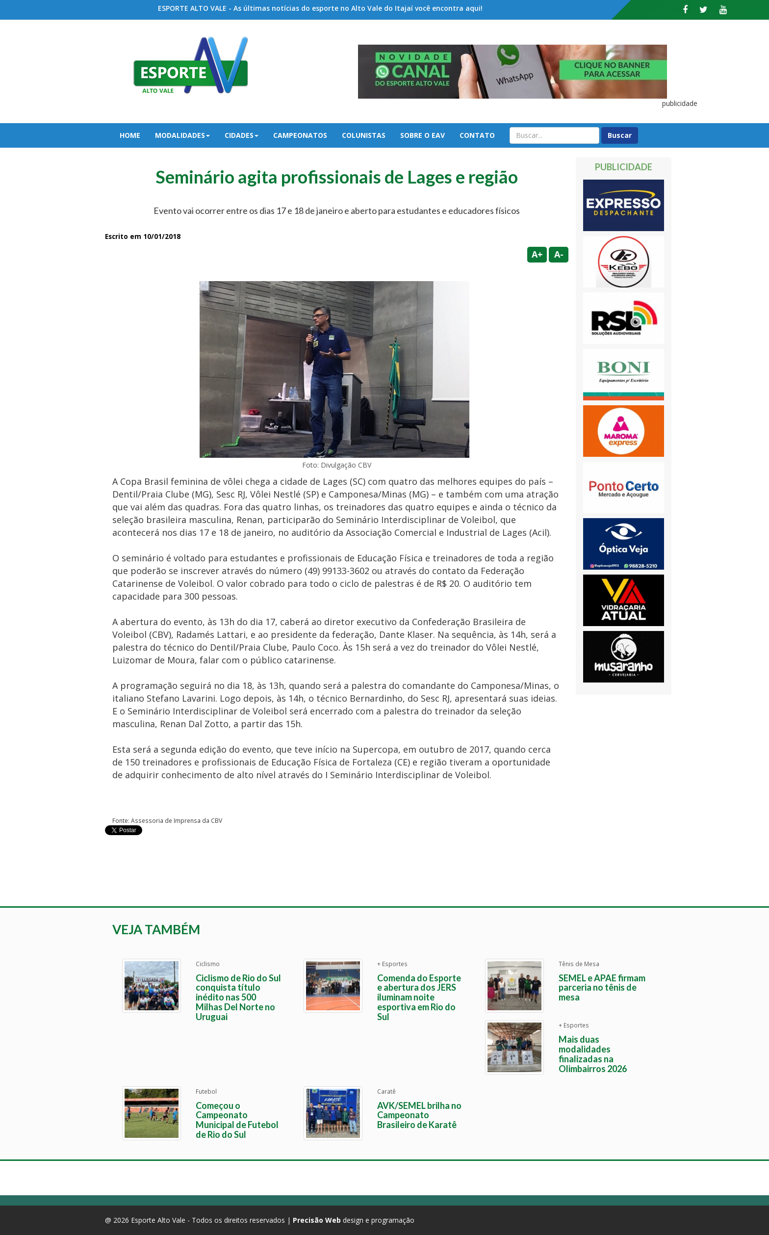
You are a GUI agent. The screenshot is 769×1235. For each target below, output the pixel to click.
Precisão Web (317, 1220)
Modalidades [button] (182, 135)
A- (559, 254)
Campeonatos (300, 135)
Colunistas (363, 135)
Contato (477, 135)
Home (130, 135)
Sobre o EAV (422, 135)
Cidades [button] (241, 135)
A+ (537, 254)
